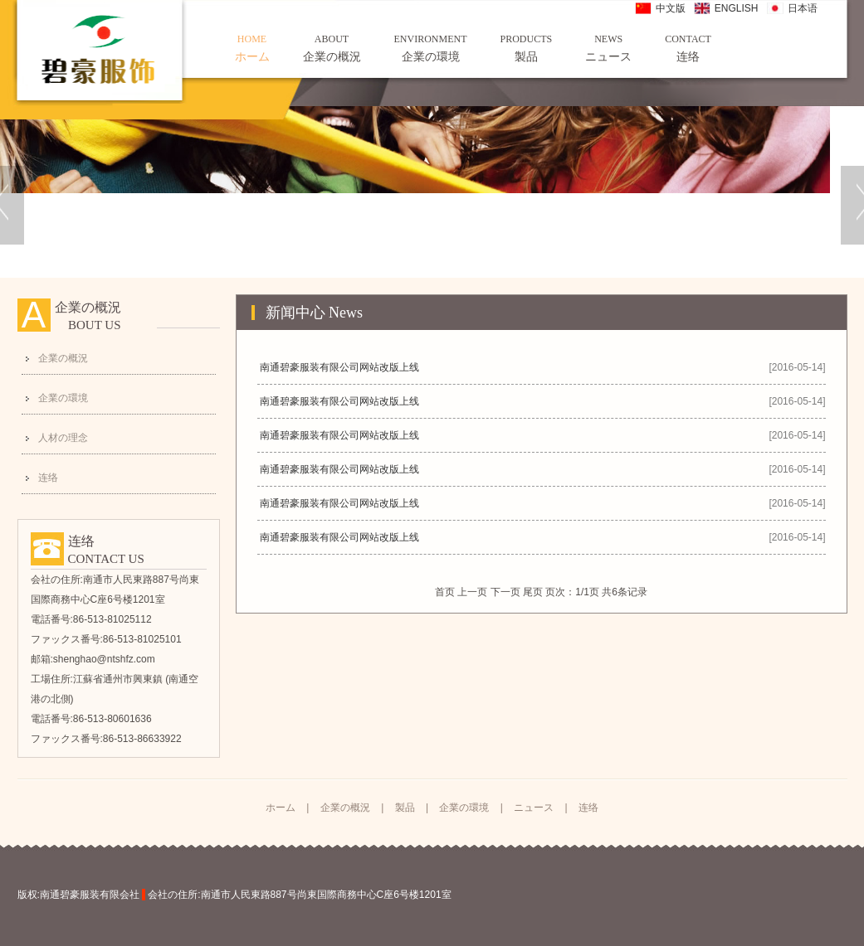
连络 (688, 47)
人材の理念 (63, 438)
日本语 (803, 8)
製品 (526, 47)
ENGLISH (737, 8)
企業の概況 (332, 47)
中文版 (671, 8)
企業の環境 (430, 47)
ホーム (252, 47)
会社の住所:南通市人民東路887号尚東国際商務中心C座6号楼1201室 (299, 894)
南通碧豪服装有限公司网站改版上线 (339, 367)
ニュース (608, 47)
